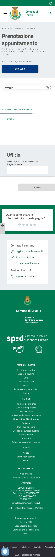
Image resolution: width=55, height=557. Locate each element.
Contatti (26, 483)
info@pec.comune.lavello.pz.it (26, 503)
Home (4, 28)
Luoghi (26, 393)
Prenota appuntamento (26, 518)
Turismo (26, 423)
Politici (26, 385)
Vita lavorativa (26, 411)
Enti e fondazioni (26, 381)
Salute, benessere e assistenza (26, 442)
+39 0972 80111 (26, 499)
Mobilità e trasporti (26, 427)
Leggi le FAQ (26, 522)
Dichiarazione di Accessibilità (26, 529)
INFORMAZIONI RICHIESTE (15, 109)
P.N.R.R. (26, 533)
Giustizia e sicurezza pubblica (26, 430)
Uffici (26, 377)
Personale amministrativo (26, 389)
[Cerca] (50, 13)
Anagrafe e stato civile (26, 403)
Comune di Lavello (32, 13)
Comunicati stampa (26, 456)
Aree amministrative (26, 370)
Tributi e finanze (26, 434)
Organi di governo (26, 374)
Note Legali (25, 546)
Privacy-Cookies (10, 546)
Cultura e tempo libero (26, 407)
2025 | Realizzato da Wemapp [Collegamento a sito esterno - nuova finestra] (27, 555)
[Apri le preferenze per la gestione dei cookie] (5, 552)
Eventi (26, 460)
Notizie (26, 452)
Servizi (26, 398)
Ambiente (26, 438)
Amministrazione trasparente (26, 477)
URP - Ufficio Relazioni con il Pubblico (26, 508)
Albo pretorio (26, 473)
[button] (51, 3)
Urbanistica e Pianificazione (26, 419)
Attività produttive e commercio (26, 415)
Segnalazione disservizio (26, 526)
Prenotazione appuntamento (22, 28)
